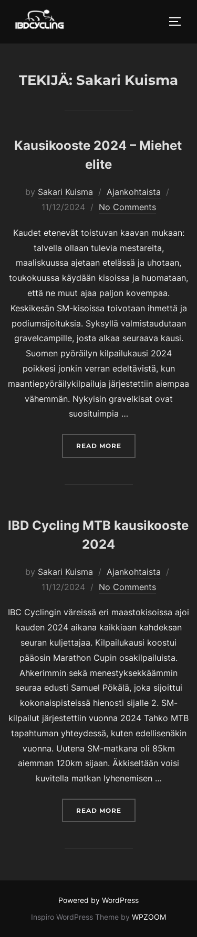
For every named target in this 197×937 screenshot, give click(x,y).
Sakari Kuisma (65, 192)
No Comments (127, 207)
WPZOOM (149, 916)
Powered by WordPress (98, 900)
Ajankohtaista (134, 192)
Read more (106, 445)
